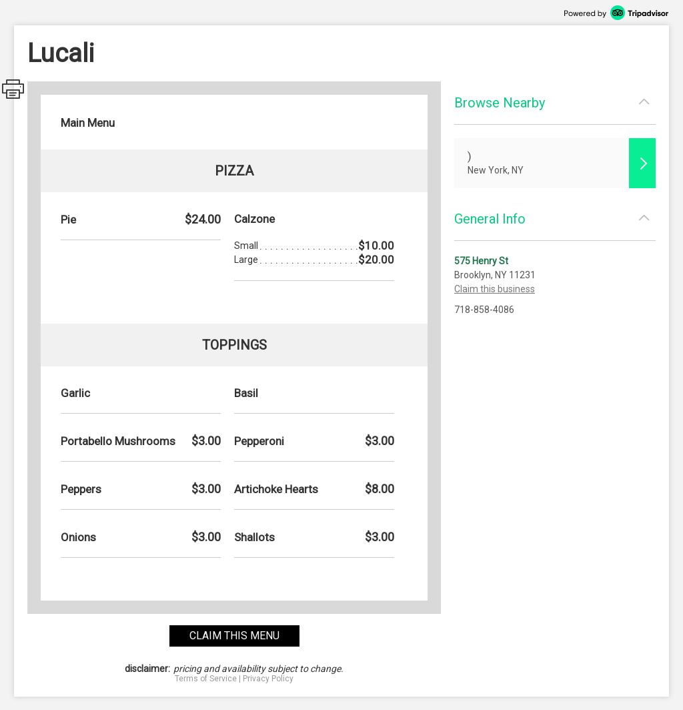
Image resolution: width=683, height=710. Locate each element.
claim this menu (234, 635)
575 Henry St (481, 261)
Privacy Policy (268, 678)
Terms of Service (206, 678)
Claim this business (494, 289)
